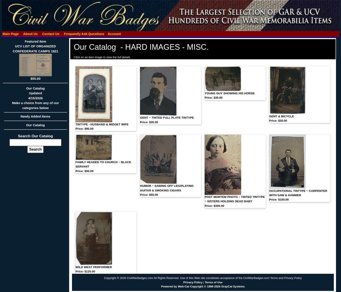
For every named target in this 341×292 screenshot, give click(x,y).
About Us (30, 34)
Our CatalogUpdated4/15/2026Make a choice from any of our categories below (35, 99)
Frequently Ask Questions (84, 34)
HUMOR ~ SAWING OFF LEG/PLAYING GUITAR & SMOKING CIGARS (167, 190)
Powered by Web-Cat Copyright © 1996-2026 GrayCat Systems (203, 286)
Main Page (11, 34)
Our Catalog (35, 125)
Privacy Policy (192, 282)
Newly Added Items (35, 117)
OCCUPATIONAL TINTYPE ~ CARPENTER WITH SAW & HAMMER (298, 195)
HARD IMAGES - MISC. (167, 47)
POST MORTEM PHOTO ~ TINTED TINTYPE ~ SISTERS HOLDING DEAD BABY (235, 201)
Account (114, 34)
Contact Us (50, 34)
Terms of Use (213, 282)
